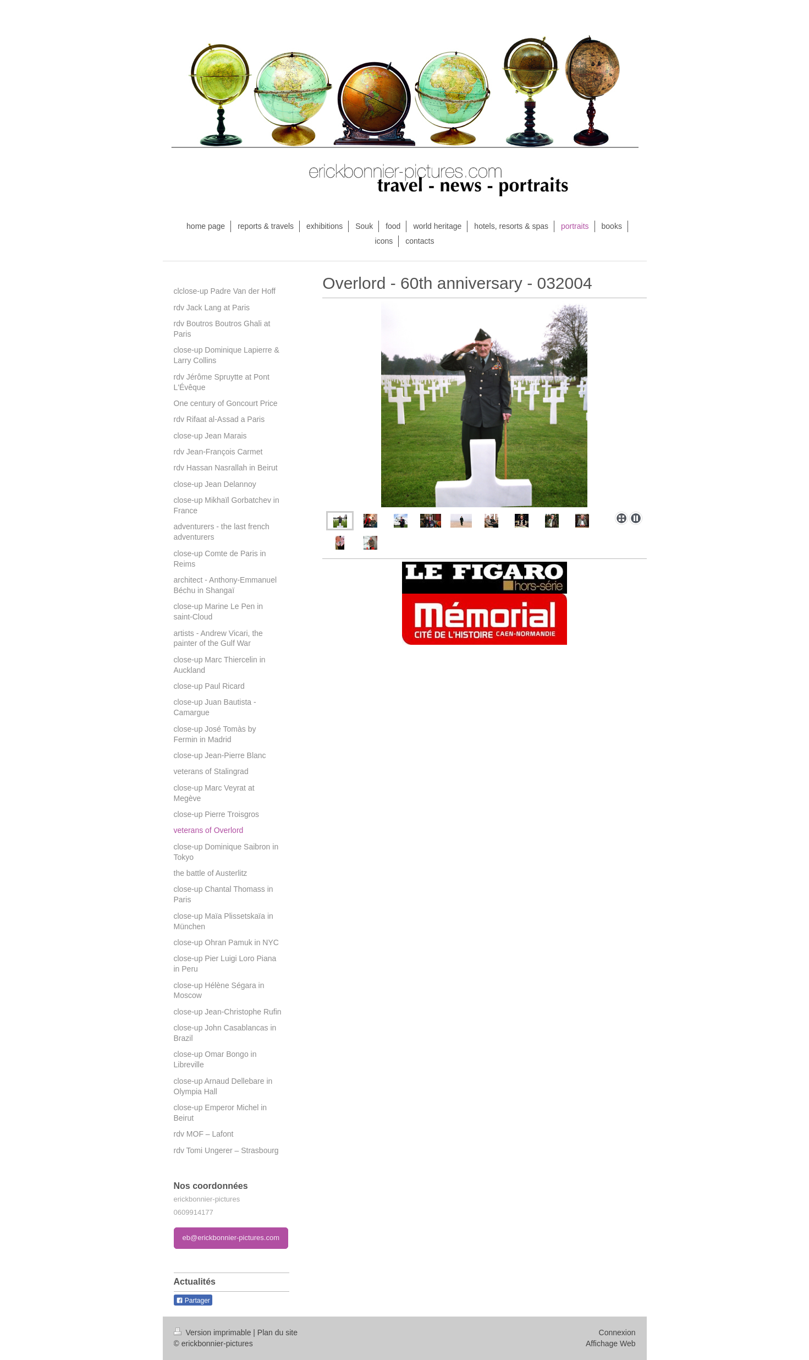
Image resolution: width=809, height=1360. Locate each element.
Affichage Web (611, 1343)
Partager (193, 1300)
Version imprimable (214, 1332)
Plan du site (277, 1332)
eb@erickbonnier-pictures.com (231, 1237)
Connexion (617, 1332)
